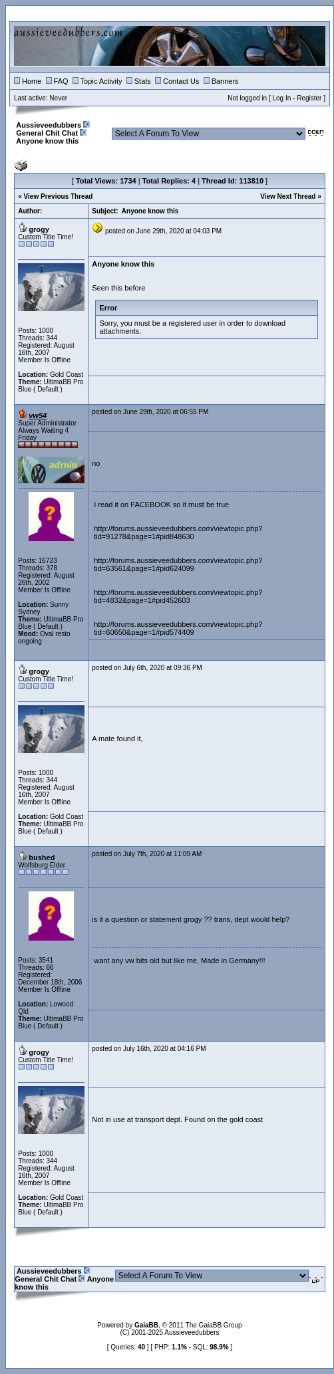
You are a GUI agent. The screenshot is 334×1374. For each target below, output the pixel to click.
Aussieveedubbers (48, 125)
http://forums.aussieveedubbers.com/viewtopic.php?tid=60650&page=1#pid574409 (178, 628)
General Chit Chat (47, 133)
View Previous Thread (58, 196)
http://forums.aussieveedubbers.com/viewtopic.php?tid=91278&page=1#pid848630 (178, 532)
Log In (281, 98)
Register (309, 98)
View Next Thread (287, 196)
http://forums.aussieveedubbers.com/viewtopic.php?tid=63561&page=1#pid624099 (178, 564)
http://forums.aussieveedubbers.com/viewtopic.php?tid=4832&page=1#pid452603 (178, 596)
